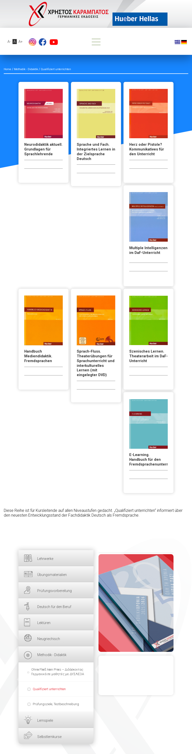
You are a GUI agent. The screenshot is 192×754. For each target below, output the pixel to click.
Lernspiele (45, 720)
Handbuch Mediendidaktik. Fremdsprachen (38, 356)
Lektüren (43, 623)
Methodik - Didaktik (51, 655)
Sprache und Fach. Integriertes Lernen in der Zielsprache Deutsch (96, 151)
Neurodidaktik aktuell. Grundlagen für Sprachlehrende (43, 149)
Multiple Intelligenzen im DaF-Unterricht (148, 250)
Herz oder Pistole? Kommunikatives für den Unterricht (146, 149)
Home (7, 69)
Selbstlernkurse (49, 737)
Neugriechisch (48, 639)
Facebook (42, 42)
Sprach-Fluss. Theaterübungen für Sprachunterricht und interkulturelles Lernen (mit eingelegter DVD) (95, 363)
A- (9, 42)
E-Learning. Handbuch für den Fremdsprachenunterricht (148, 460)
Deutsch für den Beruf (54, 607)
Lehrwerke (45, 559)
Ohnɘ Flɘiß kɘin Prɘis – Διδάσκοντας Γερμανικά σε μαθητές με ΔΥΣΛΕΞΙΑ (57, 672)
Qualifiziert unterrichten (49, 689)
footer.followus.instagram (32, 42)
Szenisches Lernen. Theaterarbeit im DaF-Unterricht (148, 356)
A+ (20, 42)
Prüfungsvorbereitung (54, 591)
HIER (136, 603)
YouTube (54, 42)
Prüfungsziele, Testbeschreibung (56, 704)
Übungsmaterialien (52, 575)
